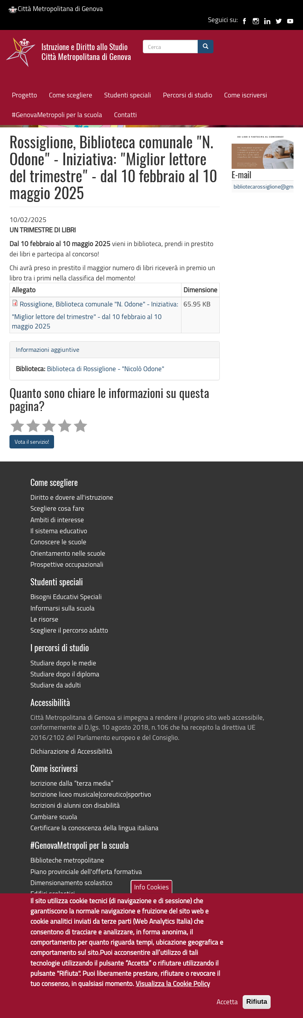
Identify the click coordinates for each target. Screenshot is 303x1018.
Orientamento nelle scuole (67, 553)
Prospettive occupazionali (66, 564)
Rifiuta (256, 1007)
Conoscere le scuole (58, 541)
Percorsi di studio (187, 94)
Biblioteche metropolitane (67, 860)
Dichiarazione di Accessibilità (71, 751)
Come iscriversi (245, 94)
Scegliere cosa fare (57, 508)
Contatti (125, 114)
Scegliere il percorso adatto (69, 630)
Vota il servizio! (32, 441)
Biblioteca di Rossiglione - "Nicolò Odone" (105, 368)
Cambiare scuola (53, 816)
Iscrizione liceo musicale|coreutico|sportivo (90, 794)
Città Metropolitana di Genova (55, 8)
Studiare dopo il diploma (64, 673)
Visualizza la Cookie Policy (173, 988)
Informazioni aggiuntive (47, 349)
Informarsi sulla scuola (62, 608)
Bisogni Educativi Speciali (66, 596)
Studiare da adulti (55, 684)
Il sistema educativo (58, 530)
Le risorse (44, 619)
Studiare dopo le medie (63, 662)
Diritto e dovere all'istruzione (71, 497)
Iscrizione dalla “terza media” (71, 783)
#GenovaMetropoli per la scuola (57, 114)
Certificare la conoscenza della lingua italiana (94, 827)
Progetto (24, 94)
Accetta (227, 1006)
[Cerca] (205, 46)
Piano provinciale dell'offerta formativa (86, 871)
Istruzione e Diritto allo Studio (86, 51)
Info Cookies (151, 891)
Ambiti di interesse (57, 519)
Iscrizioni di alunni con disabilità (75, 805)
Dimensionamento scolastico (71, 882)
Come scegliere (70, 94)
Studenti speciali (127, 94)
